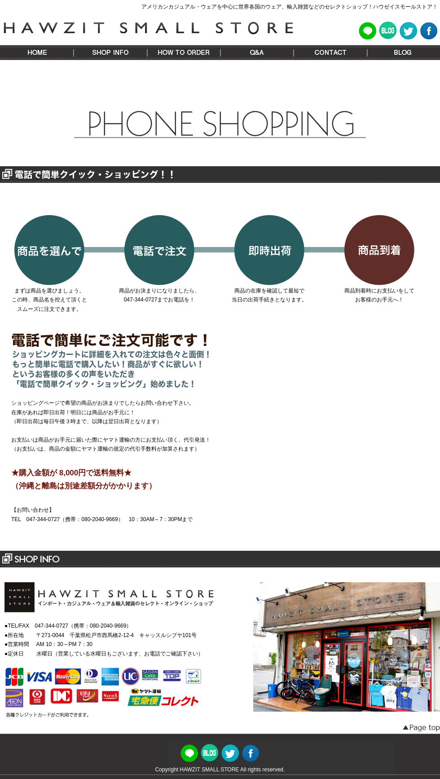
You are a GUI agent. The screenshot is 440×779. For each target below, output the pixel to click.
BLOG (403, 52)
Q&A (256, 52)
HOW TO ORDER (183, 52)
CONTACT (330, 52)
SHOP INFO (110, 52)
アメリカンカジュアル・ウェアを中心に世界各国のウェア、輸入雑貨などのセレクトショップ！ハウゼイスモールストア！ (289, 7)
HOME (36, 52)
